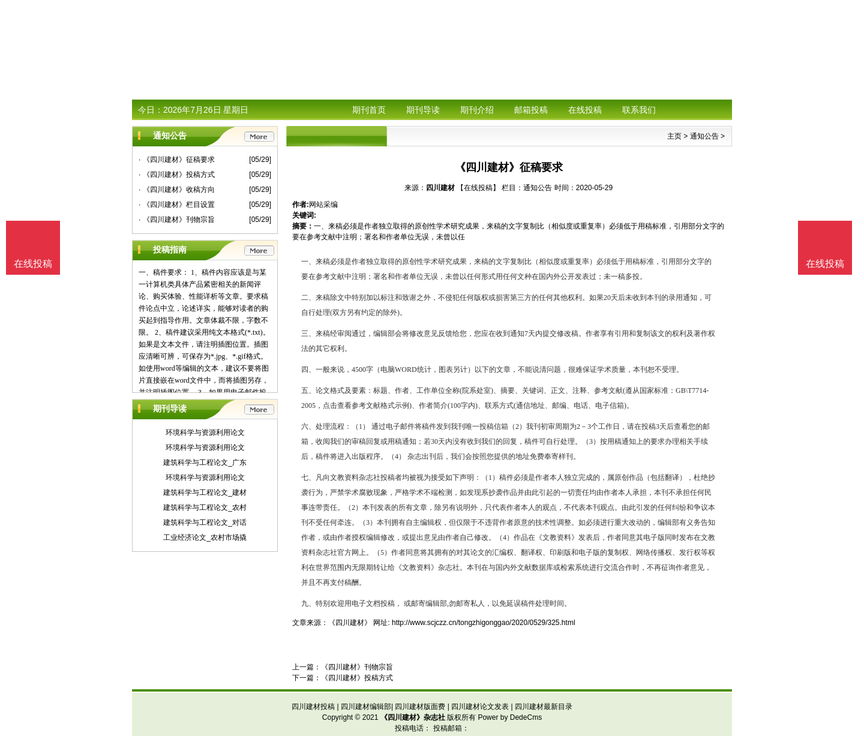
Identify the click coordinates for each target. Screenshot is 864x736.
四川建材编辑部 (366, 706)
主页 (674, 136)
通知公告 (704, 136)
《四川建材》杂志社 (412, 717)
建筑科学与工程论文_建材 (205, 492)
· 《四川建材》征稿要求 (177, 159)
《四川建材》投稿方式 (357, 678)
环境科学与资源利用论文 (205, 432)
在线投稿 (585, 110)
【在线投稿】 (478, 188)
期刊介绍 (477, 110)
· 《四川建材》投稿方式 (177, 174)
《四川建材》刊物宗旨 (357, 667)
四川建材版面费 (420, 706)
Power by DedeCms (510, 717)
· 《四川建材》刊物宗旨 (177, 219)
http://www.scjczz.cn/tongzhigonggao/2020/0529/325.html (483, 622)
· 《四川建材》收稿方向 (177, 189)
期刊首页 (369, 110)
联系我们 (639, 110)
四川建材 (440, 188)
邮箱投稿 (531, 110)
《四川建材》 (349, 622)
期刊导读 (423, 110)
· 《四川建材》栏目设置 (177, 204)
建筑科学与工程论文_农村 (205, 507)
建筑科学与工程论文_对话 (205, 522)
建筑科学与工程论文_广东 (205, 462)
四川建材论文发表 (480, 706)
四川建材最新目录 (543, 706)
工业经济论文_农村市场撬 (205, 537)
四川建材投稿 (313, 706)
